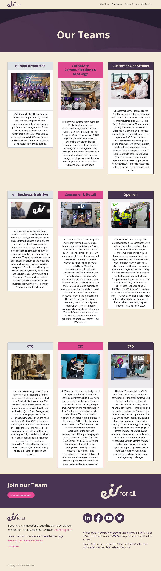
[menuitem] (104, 4)
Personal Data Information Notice (25, 540)
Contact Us (13, 546)
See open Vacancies (21, 495)
